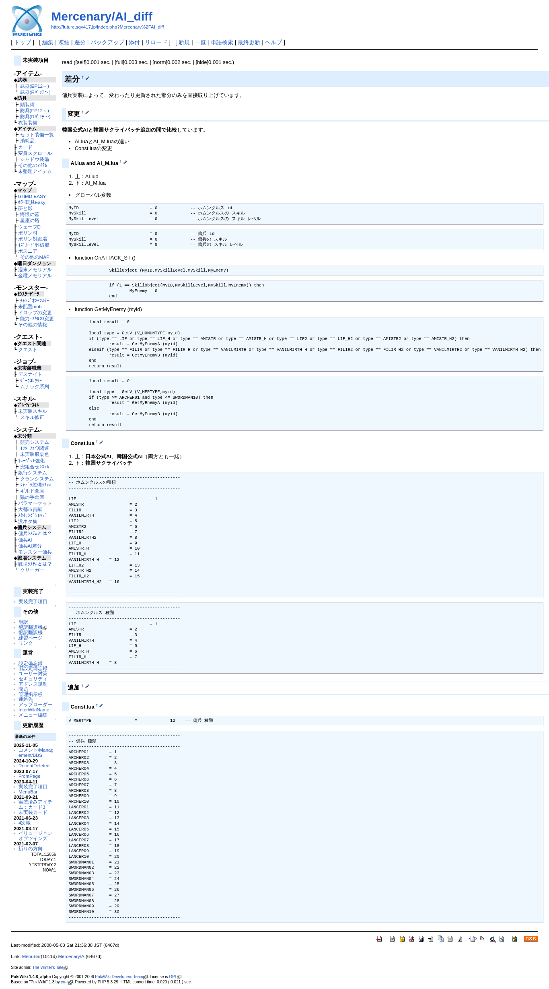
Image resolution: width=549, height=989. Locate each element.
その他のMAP (34, 257)
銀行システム (32, 472)
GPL (175, 977)
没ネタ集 (27, 521)
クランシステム (37, 478)
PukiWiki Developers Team (121, 977)
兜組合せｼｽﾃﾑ (34, 466)
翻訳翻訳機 (33, 627)
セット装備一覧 (37, 134)
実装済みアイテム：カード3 (35, 804)
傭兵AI (25, 539)
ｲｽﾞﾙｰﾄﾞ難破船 (33, 244)
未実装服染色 (34, 454)
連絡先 (26, 699)
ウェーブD (29, 226)
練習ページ (31, 637)
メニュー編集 (33, 714)
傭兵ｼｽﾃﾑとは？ (35, 533)
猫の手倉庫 (32, 497)
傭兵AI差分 (30, 545)
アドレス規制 (33, 683)
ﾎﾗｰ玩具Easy (31, 202)
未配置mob (30, 306)
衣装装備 (27, 122)
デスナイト (30, 374)
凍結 (64, 42)
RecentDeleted (34, 765)
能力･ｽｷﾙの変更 (37, 318)
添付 (134, 42)
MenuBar (28, 791)
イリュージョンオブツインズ (35, 835)
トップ (22, 42)
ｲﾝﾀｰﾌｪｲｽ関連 (34, 448)
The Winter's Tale (50, 967)
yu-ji (67, 982)
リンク (26, 642)
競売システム (34, 442)
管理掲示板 (31, 694)
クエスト (27, 349)
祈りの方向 (31, 848)
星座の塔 (29, 220)
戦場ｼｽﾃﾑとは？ (35, 564)
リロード (156, 42)
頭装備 (27, 104)
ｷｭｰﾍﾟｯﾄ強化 (31, 460)
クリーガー (32, 570)
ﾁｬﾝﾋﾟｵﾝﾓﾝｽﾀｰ (34, 300)
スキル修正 (32, 417)
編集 (47, 42)
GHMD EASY (32, 196)
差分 (80, 42)
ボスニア (27, 250)
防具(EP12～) (34, 110)
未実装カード (33, 812)
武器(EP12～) (34, 86)
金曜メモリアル (35, 275)
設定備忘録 (31, 663)
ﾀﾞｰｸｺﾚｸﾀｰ (31, 380)
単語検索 (222, 42)
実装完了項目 (33, 601)
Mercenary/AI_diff (101, 16)
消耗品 (27, 140)
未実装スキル (32, 411)
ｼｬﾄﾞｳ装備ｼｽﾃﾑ (35, 484)
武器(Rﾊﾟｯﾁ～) (35, 92)
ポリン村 (27, 232)
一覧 (200, 42)
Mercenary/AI (71, 956)
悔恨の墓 (29, 214)
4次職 (25, 822)
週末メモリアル (35, 269)
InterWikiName (34, 709)
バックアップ (107, 42)
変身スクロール (35, 153)
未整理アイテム (35, 171)
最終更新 (249, 42)
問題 (23, 689)
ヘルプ (273, 42)
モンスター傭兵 (35, 551)
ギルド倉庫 (32, 490)
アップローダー (35, 704)
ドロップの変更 (35, 312)
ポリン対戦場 (32, 238)
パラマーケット (35, 503)
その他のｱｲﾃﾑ (32, 165)
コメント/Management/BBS (36, 752)
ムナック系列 (34, 386)
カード (25, 147)
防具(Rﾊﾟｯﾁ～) (35, 116)
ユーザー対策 (33, 673)
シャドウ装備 (34, 159)
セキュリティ (33, 678)
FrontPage (29, 776)
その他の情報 (32, 324)
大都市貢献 (30, 509)
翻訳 (23, 621)
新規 (184, 42)
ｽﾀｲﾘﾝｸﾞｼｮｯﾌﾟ (32, 515)
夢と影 (25, 208)
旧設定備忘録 (33, 668)
